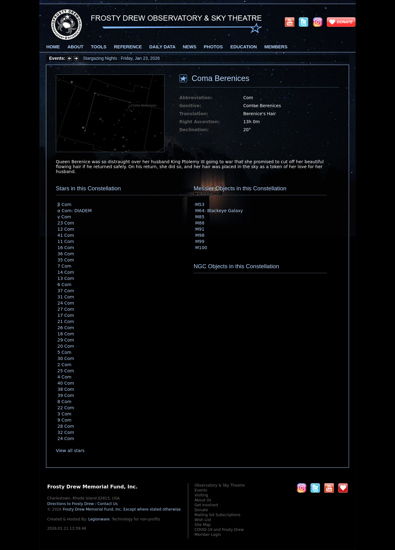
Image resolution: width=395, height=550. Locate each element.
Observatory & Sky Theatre (219, 485)
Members (276, 46)
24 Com (65, 303)
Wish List (202, 520)
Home (53, 46)
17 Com (65, 315)
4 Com (64, 376)
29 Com (65, 340)
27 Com (65, 309)
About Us (202, 500)
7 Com (64, 266)
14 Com (65, 272)
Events (200, 490)
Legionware (99, 519)
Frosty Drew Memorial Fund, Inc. (122, 509)
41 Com (65, 235)
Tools (98, 46)
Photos (213, 46)
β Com (64, 204)
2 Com (64, 364)
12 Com (65, 229)
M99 (199, 241)
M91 (199, 229)
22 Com (65, 407)
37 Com (65, 290)
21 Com (65, 321)
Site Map (202, 525)
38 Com (65, 389)
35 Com (65, 259)
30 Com (65, 358)
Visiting (201, 495)
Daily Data (162, 46)
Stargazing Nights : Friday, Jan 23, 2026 (121, 58)
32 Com (65, 432)
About (75, 46)
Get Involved (206, 505)
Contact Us (108, 504)
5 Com (64, 352)
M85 (199, 216)
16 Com (65, 247)
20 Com (65, 346)
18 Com (65, 333)
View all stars (70, 450)
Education (243, 46)
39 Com (65, 395)
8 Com (64, 401)
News (189, 46)
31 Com (65, 296)
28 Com (65, 426)
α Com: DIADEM (74, 210)
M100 (201, 247)
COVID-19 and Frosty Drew (218, 530)
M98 (199, 235)
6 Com (64, 284)
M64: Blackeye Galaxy (219, 210)
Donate (201, 510)
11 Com (65, 241)
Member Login (207, 534)
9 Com (64, 420)
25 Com (65, 370)
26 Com (65, 327)
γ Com (64, 216)
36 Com (65, 253)
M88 (199, 222)
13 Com (65, 278)
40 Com (65, 383)
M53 (199, 204)
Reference (128, 46)
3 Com (64, 413)
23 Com (65, 222)
